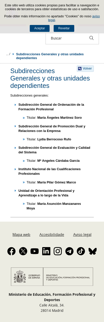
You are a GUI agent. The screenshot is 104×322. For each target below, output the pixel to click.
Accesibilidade (51, 234)
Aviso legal (82, 234)
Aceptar (39, 28)
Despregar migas (8, 54)
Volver (87, 68)
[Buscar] (92, 38)
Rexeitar (64, 28)
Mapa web (21, 234)
